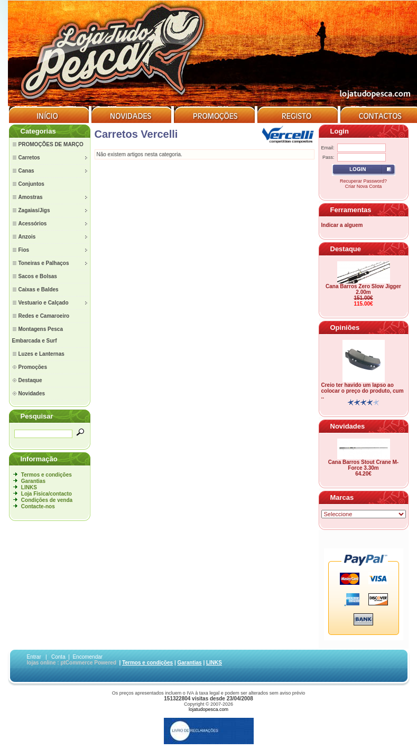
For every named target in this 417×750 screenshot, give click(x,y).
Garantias (33, 481)
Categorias (38, 131)
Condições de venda (46, 500)
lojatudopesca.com (208, 709)
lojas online (41, 663)
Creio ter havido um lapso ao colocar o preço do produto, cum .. (362, 391)
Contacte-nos (38, 506)
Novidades (347, 426)
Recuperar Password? (363, 181)
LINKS (29, 487)
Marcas (342, 497)
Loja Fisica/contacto (46, 494)
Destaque (346, 249)
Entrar (34, 657)
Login (339, 131)
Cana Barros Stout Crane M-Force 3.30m (363, 465)
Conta (58, 657)
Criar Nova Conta (363, 186)
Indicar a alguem (342, 225)
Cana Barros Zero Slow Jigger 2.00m (363, 289)
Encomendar (87, 657)
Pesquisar (37, 416)
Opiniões (345, 327)
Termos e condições (46, 475)
